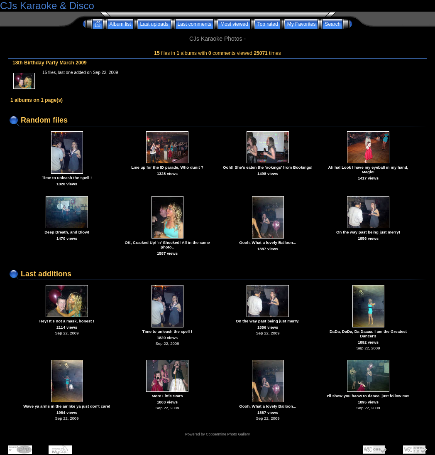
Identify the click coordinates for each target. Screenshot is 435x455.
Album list (120, 24)
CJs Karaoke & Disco (47, 5)
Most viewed (234, 24)
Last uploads (154, 24)
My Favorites (301, 24)
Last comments (194, 24)
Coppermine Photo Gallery (228, 434)
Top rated (267, 24)
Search (332, 24)
